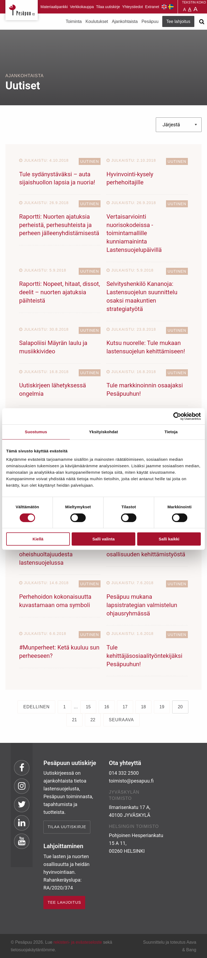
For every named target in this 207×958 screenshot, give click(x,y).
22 (93, 719)
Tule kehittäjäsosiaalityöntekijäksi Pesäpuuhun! (144, 656)
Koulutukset (96, 21)
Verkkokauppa (82, 7)
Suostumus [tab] (36, 431)
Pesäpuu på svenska (171, 6)
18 (143, 707)
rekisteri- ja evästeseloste (78, 942)
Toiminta (74, 21)
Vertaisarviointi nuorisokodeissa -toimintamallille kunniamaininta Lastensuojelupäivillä (134, 233)
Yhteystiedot (132, 7)
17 (125, 707)
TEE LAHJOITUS (64, 902)
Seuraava (121, 719)
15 (88, 707)
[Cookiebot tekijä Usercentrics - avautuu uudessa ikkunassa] (177, 416)
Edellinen (36, 707)
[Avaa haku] (201, 21)
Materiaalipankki (54, 7)
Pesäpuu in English (164, 6)
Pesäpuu (21, 10)
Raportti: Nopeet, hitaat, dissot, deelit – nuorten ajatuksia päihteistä (59, 292)
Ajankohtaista (125, 21)
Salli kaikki (169, 539)
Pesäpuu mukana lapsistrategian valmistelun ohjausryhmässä (141, 605)
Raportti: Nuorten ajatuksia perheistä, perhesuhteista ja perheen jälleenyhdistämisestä (59, 225)
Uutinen (89, 161)
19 (162, 707)
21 (74, 719)
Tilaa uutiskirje (108, 7)
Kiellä (38, 539)
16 (106, 707)
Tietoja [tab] (171, 431)
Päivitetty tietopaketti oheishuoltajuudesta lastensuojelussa (47, 554)
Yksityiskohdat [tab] (103, 431)
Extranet (152, 7)
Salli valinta (103, 539)
